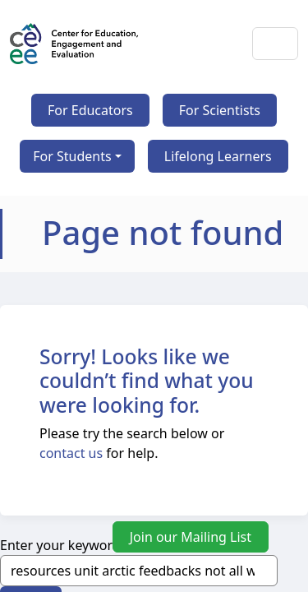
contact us (71, 453)
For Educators (90, 110)
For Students (72, 156)
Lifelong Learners (218, 156)
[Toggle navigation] (275, 43)
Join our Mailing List (190, 537)
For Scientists (219, 110)
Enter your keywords (63, 545)
